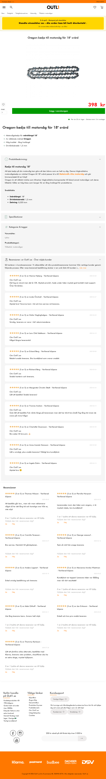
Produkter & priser (35, 705)
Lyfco (7, 237)
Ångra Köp (33, 700)
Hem (2, 13)
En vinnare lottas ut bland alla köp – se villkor (53, 26)
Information (100, 2)
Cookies (32, 715)
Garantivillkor (34, 703)
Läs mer (83, 268)
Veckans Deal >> (8, 2)
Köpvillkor (32, 698)
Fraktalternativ (34, 708)
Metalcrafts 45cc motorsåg (71, 174)
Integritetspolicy (34, 713)
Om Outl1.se (34, 710)
